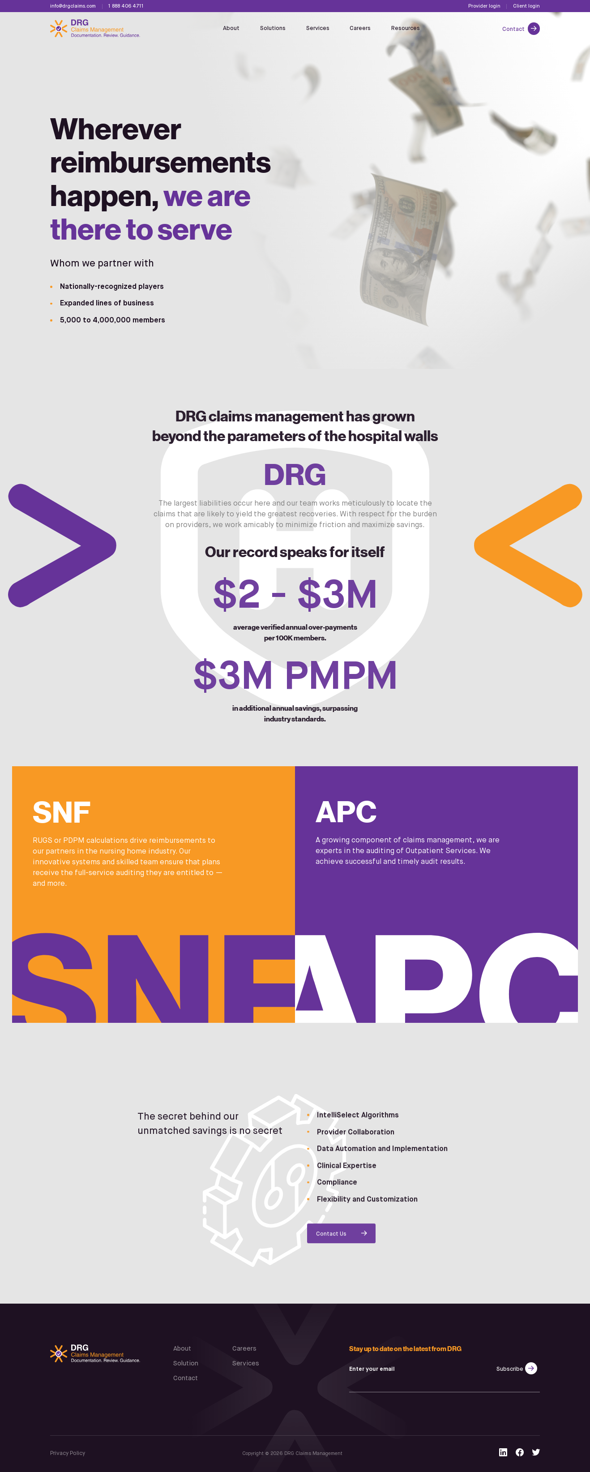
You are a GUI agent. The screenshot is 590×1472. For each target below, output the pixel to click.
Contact (514, 29)
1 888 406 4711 (126, 6)
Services (317, 28)
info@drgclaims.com (73, 6)
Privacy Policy (67, 1453)
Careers (360, 28)
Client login (526, 6)
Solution (185, 1363)
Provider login (484, 6)
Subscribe (509, 1369)
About (231, 28)
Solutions (273, 28)
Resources (405, 28)
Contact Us (331, 1237)
